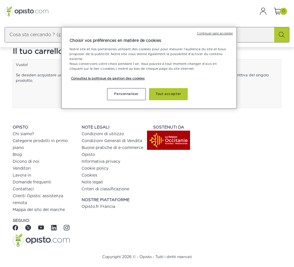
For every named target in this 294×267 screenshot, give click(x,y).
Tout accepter (168, 94)
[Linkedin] (54, 227)
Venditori (22, 169)
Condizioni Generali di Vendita (112, 141)
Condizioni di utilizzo (103, 134)
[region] (149, 68)
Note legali (92, 182)
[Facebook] (17, 227)
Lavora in (22, 175)
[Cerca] (281, 34)
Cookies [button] (89, 175)
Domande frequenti (32, 182)
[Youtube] (41, 227)
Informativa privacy (101, 162)
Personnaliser (126, 94)
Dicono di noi (26, 162)
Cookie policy (95, 169)
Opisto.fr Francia (98, 207)
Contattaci (23, 189)
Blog (17, 155)
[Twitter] (28, 227)
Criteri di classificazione (105, 189)
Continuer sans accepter (215, 33)
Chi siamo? (23, 134)
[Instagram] (66, 227)
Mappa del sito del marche (39, 210)
